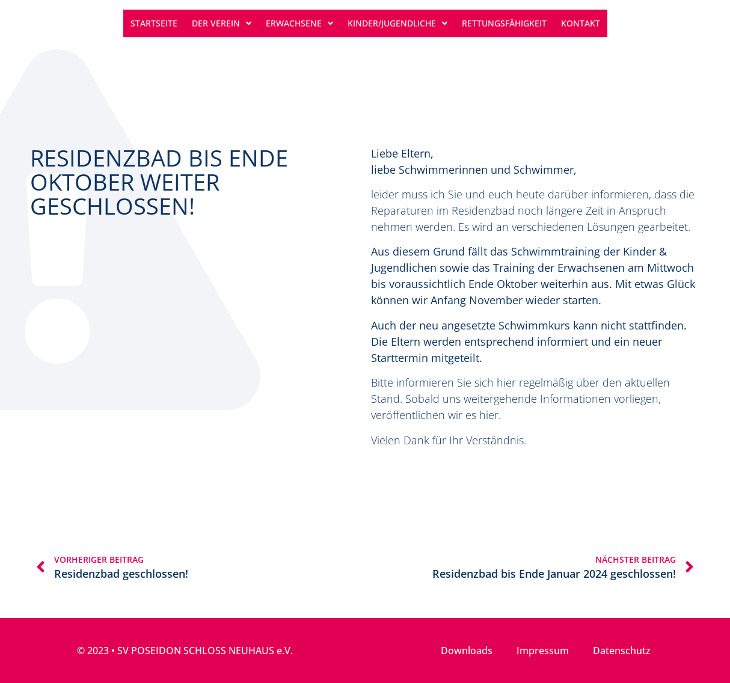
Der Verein (221, 23)
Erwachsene (299, 23)
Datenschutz (622, 650)
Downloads (466, 650)
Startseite (153, 23)
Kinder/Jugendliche (397, 23)
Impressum (543, 650)
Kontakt (580, 23)
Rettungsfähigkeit (504, 23)
